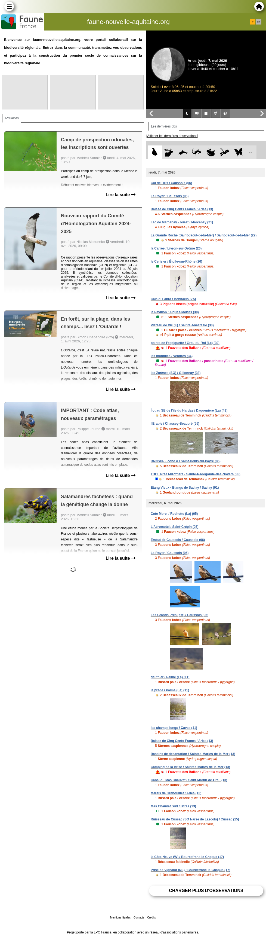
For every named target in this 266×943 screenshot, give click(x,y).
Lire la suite (120, 195)
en (258, 21)
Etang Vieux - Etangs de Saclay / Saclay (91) (185, 487)
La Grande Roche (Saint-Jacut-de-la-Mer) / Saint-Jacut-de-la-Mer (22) (203, 235)
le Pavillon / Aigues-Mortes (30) (175, 312)
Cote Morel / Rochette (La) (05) (174, 514)
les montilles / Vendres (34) (172, 356)
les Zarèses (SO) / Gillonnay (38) (175, 373)
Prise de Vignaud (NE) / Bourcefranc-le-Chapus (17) (190, 870)
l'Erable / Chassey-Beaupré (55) (175, 423)
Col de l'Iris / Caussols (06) (171, 183)
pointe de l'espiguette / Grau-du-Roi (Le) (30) (185, 343)
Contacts (139, 917)
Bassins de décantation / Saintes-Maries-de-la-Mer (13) (193, 754)
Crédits (151, 917)
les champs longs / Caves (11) (174, 728)
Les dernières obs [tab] (164, 126)
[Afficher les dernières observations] (172, 136)
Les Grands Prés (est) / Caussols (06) (179, 615)
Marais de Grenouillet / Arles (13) (176, 793)
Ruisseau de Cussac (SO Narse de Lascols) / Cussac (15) (195, 819)
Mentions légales (120, 917)
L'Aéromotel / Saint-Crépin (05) (175, 527)
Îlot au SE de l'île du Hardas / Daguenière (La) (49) (189, 410)
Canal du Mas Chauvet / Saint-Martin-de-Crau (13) (189, 780)
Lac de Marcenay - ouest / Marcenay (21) (182, 222)
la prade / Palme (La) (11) (170, 690)
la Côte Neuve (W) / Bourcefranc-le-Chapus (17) (187, 857)
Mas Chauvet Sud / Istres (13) (173, 806)
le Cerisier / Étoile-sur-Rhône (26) (176, 261)
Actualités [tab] (12, 118)
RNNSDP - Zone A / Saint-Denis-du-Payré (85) (186, 461)
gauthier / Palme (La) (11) (170, 677)
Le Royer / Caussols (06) (169, 196)
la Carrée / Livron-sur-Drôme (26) (176, 248)
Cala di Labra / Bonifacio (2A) (173, 299)
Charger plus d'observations (206, 890)
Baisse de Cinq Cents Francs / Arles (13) (182, 209)
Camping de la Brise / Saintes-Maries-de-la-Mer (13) (190, 767)
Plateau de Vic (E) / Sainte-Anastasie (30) (182, 325)
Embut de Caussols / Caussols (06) (178, 540)
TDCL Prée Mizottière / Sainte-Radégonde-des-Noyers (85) (195, 474)
